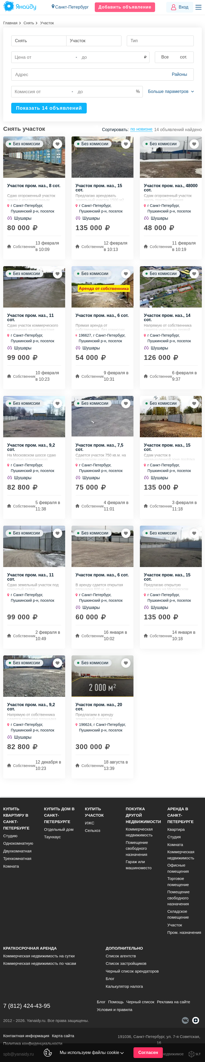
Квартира (176, 829)
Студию (10, 835)
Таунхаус (52, 837)
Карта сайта (63, 1035)
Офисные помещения (178, 868)
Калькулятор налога (124, 986)
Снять (28, 23)
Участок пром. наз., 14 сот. (167, 319)
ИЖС (89, 823)
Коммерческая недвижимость (139, 832)
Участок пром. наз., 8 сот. (33, 186)
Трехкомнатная (17, 858)
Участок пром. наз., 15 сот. (99, 188)
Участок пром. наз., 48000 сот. (171, 188)
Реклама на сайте (173, 1002)
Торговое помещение (178, 881)
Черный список (140, 1002)
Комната (11, 866)
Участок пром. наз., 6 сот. (102, 317)
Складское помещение (178, 914)
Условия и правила (114, 1009)
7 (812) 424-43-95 (26, 1005)
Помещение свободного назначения (137, 848)
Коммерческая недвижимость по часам (39, 963)
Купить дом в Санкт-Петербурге (59, 815)
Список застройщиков (126, 963)
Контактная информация (26, 1035)
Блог (110, 978)
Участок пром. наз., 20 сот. (99, 711)
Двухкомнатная (17, 851)
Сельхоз (92, 830)
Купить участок (94, 812)
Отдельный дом (58, 829)
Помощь (116, 1002)
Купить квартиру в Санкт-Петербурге (16, 818)
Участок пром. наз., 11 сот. (30, 319)
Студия (174, 837)
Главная (10, 23)
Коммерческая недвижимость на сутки (39, 956)
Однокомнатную (18, 843)
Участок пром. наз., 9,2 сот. (31, 450)
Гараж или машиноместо (139, 864)
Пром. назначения (184, 932)
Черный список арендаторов (132, 971)
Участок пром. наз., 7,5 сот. (99, 450)
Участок (174, 925)
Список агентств (121, 956)
